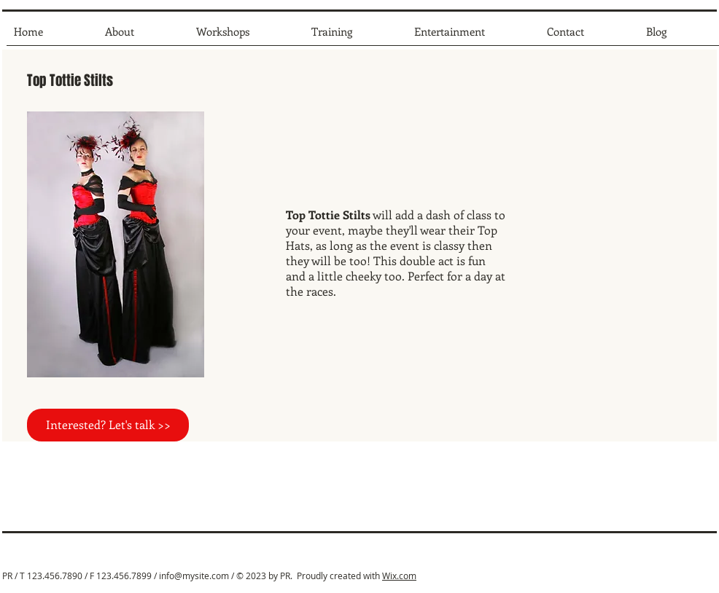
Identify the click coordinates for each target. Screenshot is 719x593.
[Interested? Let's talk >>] (108, 425)
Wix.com (399, 575)
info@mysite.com (194, 575)
